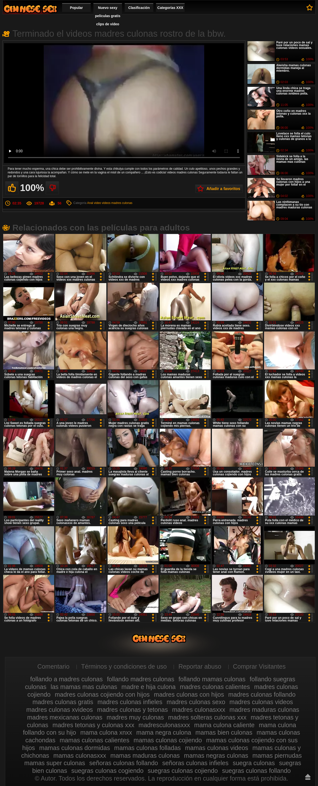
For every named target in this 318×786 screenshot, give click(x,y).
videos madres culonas (117, 203)
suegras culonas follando (256, 770)
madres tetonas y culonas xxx (93, 724)
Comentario (53, 666)
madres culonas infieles (129, 701)
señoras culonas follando (123, 762)
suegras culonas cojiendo (183, 770)
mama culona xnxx (106, 732)
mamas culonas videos (216, 747)
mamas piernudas (277, 755)
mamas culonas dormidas (74, 747)
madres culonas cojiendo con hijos (102, 694)
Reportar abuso (199, 666)
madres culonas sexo (195, 701)
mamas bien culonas (223, 732)
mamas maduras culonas (145, 755)
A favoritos (310, 7)
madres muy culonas (135, 717)
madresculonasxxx (164, 724)
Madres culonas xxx (30, 8)
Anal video (94, 203)
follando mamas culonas (211, 679)
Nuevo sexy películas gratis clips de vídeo (107, 16)
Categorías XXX (170, 8)
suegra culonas (254, 762)
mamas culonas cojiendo (168, 740)
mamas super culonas (54, 762)
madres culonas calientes (215, 686)
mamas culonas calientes (94, 740)
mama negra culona (163, 732)
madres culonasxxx (198, 709)
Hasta (308, 777)
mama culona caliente (224, 724)
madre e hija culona (148, 686)
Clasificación (139, 8)
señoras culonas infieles (195, 762)
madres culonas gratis (63, 701)
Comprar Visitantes (259, 666)
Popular (76, 8)
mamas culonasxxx (79, 755)
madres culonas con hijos (189, 694)
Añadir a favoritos (223, 189)
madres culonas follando (262, 694)
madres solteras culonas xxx (207, 717)
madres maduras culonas (264, 709)
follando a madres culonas (66, 679)
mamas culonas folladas (147, 747)
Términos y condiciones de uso (124, 666)
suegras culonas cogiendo (107, 770)
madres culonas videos (261, 701)
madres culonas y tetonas (132, 709)
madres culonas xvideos (59, 709)
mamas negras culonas (216, 755)
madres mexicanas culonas (64, 717)
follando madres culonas (140, 679)
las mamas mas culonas (84, 686)
